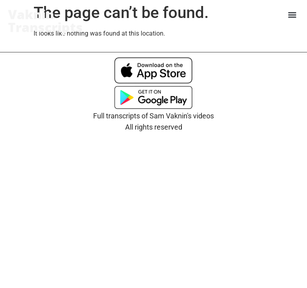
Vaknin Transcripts (45, 21)
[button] (292, 14)
